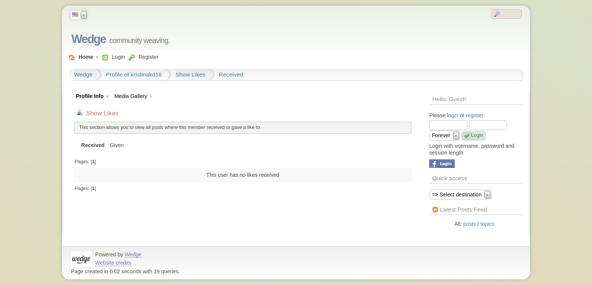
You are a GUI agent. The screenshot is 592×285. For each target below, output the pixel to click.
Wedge (88, 39)
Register (148, 57)
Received (231, 74)
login (452, 115)
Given (117, 145)
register (474, 115)
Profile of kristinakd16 (134, 74)
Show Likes (190, 74)
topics (487, 224)
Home (86, 57)
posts (469, 224)
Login (118, 57)
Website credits (113, 263)
